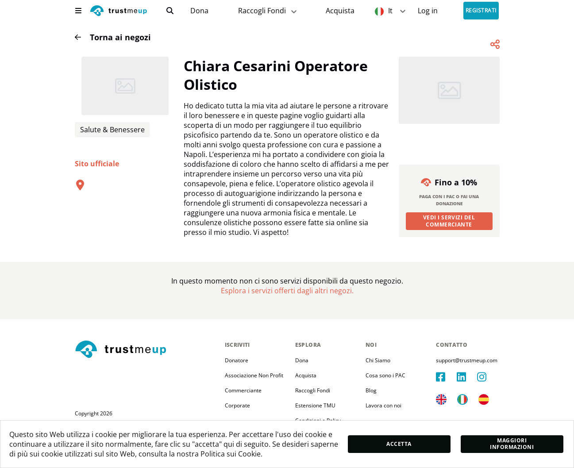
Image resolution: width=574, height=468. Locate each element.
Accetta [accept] (398, 444)
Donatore (236, 360)
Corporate (237, 405)
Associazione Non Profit (254, 375)
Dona (199, 11)
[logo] (118, 11)
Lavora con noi (383, 405)
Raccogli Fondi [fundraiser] (268, 11)
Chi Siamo (378, 360)
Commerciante (243, 390)
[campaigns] (199, 11)
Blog (371, 390)
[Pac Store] (340, 11)
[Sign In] (427, 11)
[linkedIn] (467, 377)
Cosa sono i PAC (385, 375)
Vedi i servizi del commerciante (449, 221)
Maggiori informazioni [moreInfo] (512, 444)
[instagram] (487, 377)
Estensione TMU (315, 405)
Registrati (481, 11)
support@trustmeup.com (466, 360)
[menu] (78, 10)
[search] (169, 10)
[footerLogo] (146, 350)
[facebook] (446, 377)
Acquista (340, 11)
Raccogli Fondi (312, 390)
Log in (428, 11)
